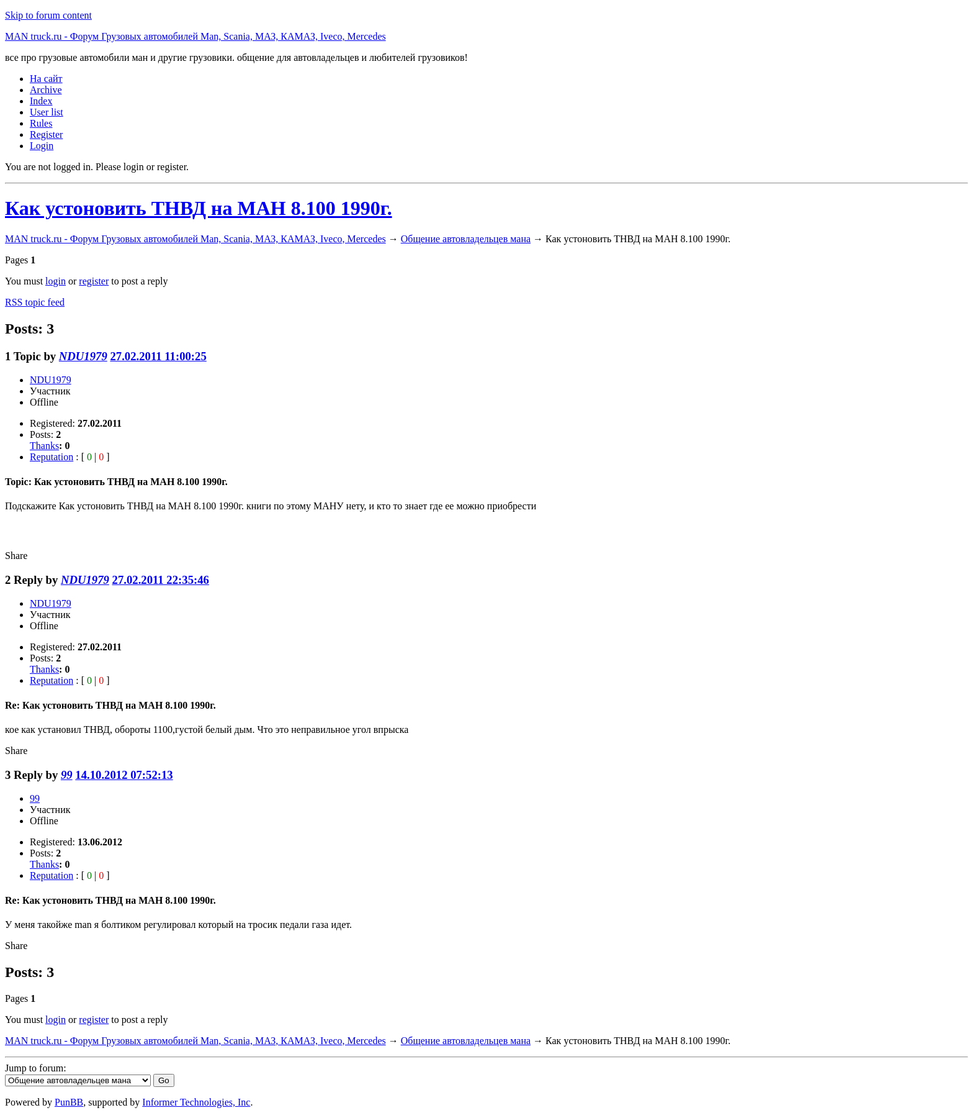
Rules (41, 123)
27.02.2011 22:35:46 (160, 579)
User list (46, 112)
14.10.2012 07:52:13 (124, 774)
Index (41, 101)
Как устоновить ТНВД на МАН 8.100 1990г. (198, 208)
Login (41, 145)
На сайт (46, 78)
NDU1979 (83, 356)
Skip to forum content (48, 15)
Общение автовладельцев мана (466, 239)
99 (67, 774)
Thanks (44, 445)
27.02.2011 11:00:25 (158, 356)
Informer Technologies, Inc (196, 1102)
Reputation (51, 457)
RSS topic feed (35, 302)
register (94, 281)
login (55, 281)
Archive (46, 89)
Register (46, 134)
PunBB (69, 1102)
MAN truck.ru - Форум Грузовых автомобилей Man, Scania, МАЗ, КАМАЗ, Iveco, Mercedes (195, 36)
